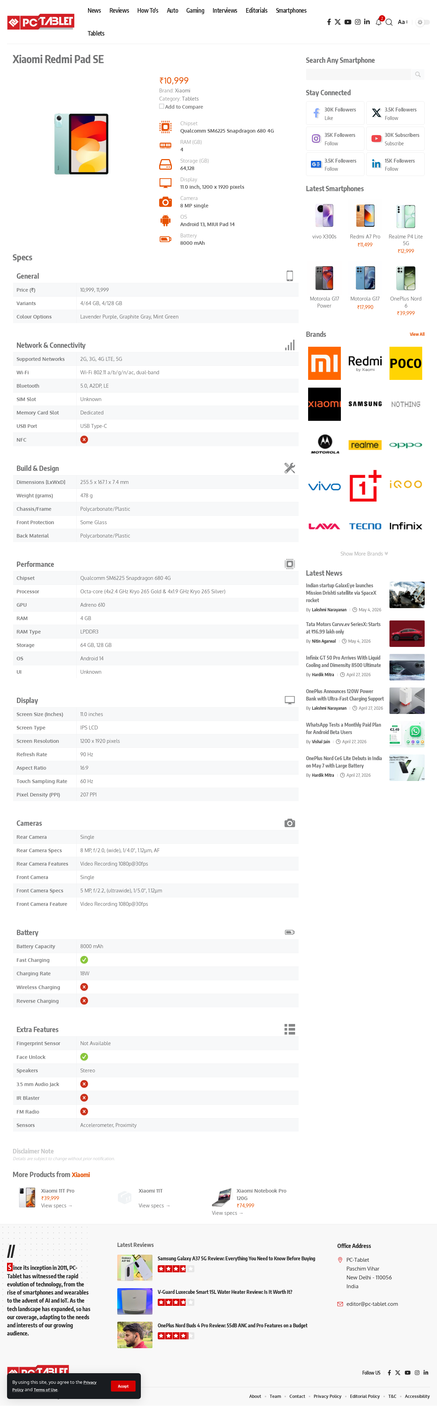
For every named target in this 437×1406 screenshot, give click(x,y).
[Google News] (335, 165)
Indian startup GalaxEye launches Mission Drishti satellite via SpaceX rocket (341, 594)
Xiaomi (82, 1174)
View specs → (57, 1205)
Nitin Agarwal (325, 642)
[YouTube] (348, 22)
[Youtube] (395, 139)
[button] (123, 1386)
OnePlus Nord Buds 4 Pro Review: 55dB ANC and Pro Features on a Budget (232, 1325)
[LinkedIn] (367, 22)
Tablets (190, 99)
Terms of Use (49, 1389)
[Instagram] (357, 22)
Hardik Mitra (323, 676)
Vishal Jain (321, 748)
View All (417, 335)
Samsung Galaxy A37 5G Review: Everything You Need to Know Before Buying (236, 1258)
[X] (338, 22)
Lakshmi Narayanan (330, 611)
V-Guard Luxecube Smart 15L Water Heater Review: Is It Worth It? (225, 1292)
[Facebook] (329, 22)
